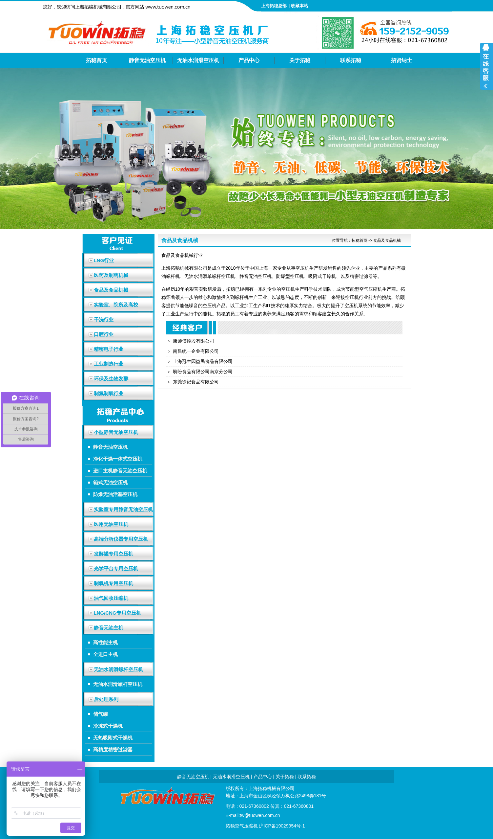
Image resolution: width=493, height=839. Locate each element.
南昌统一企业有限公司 (196, 351)
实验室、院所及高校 (116, 304)
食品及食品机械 (111, 290)
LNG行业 (104, 260)
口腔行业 (103, 334)
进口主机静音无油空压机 (120, 470)
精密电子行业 (108, 349)
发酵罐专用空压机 (113, 553)
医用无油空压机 (111, 524)
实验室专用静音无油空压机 (123, 509)
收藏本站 (299, 5)
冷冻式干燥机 (108, 726)
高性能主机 (105, 642)
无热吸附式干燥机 (113, 737)
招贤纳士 (401, 60)
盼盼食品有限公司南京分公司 (203, 371)
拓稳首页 (96, 60)
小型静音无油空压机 (116, 432)
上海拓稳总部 (274, 5)
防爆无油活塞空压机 (115, 494)
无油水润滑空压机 (198, 60)
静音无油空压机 (147, 60)
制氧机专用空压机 (113, 583)
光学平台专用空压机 (116, 568)
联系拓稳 (350, 60)
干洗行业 (103, 319)
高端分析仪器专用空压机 (121, 539)
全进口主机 (105, 654)
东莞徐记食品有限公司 (196, 381)
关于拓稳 (299, 60)
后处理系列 (106, 699)
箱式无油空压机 (110, 482)
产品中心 (248, 60)
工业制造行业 (108, 364)
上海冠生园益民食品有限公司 (203, 361)
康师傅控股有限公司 (193, 341)
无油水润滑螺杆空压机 (118, 669)
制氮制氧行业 (108, 393)
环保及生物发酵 (111, 378)
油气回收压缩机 (111, 598)
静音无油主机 (108, 627)
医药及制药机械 (111, 275)
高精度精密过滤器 (113, 749)
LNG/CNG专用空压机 (117, 613)
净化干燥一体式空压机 (117, 459)
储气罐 (100, 714)
